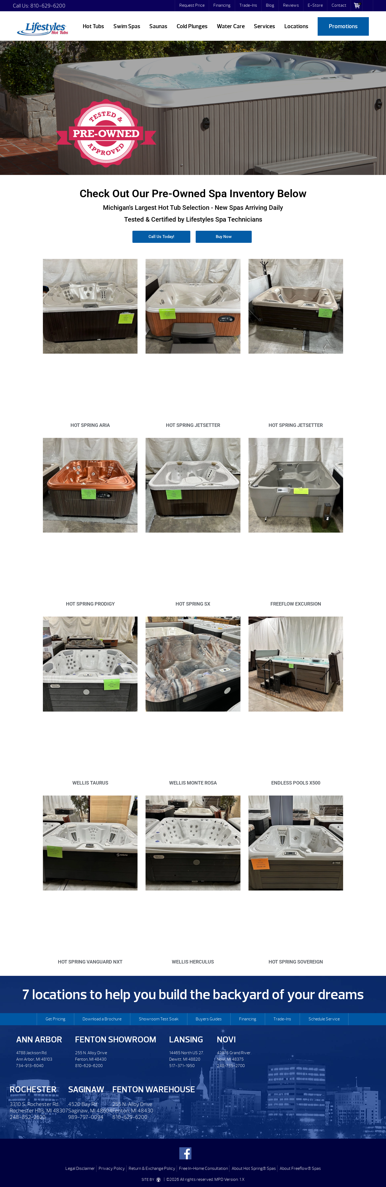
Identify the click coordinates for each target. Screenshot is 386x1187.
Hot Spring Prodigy (90, 604)
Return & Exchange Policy (152, 1168)
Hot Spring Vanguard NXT (90, 962)
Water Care (231, 26)
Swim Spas (126, 26)
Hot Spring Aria (90, 425)
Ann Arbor (39, 1039)
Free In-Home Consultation (203, 1168)
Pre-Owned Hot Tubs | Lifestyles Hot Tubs (42, 28)
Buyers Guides (209, 1019)
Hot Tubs (93, 26)
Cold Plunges (192, 26)
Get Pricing (55, 1019)
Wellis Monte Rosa (193, 783)
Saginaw (86, 1089)
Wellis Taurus (90, 783)
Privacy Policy (112, 1168)
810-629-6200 (47, 5)
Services (264, 26)
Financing (222, 5)
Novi (226, 1039)
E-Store (315, 5)
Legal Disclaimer (80, 1168)
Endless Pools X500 (295, 783)
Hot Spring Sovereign (296, 962)
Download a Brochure (102, 1019)
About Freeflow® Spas (300, 1168)
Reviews (291, 5)
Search (367, 5)
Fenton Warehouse (153, 1089)
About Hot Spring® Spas (254, 1168)
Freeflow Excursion (295, 604)
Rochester (33, 1089)
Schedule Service (324, 1019)
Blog (270, 5)
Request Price (192, 5)
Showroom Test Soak (159, 1019)
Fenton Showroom (115, 1039)
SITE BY (152, 1180)
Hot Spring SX (193, 604)
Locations (296, 26)
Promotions (343, 26)
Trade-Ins (248, 5)
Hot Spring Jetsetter (193, 425)
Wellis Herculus (193, 962)
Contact (339, 5)
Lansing (186, 1039)
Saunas (158, 26)
